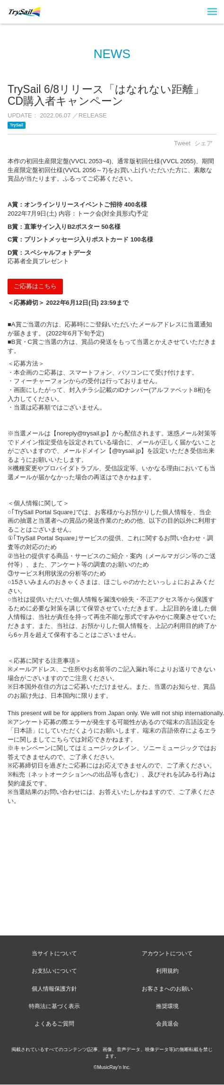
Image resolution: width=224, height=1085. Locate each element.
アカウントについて (167, 953)
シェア (203, 143)
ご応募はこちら (35, 286)
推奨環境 (167, 1006)
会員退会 (167, 1023)
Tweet (182, 143)
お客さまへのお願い (167, 988)
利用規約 (167, 971)
